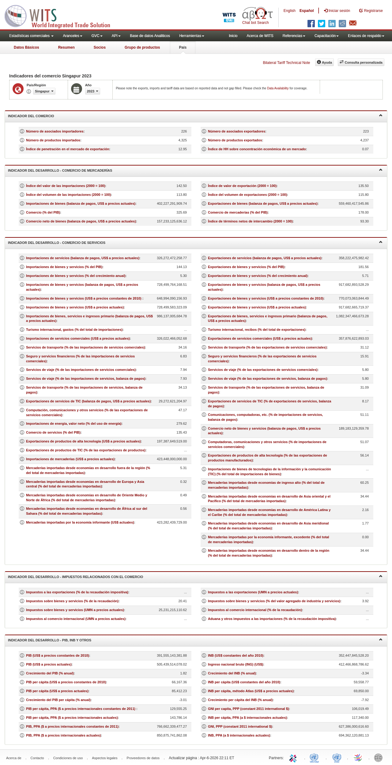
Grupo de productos (142, 47)
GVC (97, 36)
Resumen (66, 47)
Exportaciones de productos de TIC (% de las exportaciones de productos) (85, 450)
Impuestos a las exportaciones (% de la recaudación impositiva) (77, 592)
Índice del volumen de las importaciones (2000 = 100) (68, 194)
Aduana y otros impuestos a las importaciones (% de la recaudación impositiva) (272, 619)
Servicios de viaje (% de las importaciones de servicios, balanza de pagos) (85, 378)
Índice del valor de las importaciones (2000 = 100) (65, 186)
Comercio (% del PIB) (43, 212)
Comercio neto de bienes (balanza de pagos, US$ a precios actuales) (81, 221)
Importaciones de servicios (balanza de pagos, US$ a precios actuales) (82, 258)
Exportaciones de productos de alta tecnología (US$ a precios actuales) (83, 441)
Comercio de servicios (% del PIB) (53, 432)
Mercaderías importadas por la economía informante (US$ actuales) (80, 522)
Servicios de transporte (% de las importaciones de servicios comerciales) (85, 347)
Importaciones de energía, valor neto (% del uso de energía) (74, 423)
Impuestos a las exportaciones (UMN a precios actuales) (253, 592)
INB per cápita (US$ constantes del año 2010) (244, 682)
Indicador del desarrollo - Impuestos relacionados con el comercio (195, 576)
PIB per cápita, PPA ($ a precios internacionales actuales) (72, 717)
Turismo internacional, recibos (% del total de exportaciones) (256, 329)
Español (307, 11)
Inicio (233, 36)
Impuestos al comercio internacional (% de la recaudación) (255, 610)
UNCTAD (315, 757)
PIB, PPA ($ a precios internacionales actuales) (63, 735)
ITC (294, 757)
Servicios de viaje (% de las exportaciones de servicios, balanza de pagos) (267, 378)
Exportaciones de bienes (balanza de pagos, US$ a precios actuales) (263, 203)
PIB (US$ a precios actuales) (49, 664)
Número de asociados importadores (55, 131)
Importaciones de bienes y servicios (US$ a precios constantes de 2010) (84, 298)
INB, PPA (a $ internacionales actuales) (239, 735)
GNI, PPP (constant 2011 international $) (240, 726)
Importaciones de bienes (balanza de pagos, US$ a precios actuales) (80, 203)
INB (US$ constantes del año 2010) (235, 655)
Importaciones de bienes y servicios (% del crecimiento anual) (76, 276)
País (183, 47)
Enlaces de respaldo (366, 36)
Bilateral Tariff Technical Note (286, 63)
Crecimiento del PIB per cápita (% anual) (58, 700)
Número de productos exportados (235, 140)
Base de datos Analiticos (150, 36)
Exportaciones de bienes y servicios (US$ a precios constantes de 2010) (265, 298)
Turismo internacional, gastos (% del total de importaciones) (74, 329)
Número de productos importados (53, 140)
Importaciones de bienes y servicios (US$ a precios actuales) (75, 307)
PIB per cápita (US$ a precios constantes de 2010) (66, 682)
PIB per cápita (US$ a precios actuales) (57, 691)
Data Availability (278, 88)
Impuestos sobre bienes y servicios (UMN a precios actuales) (75, 610)
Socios (100, 47)
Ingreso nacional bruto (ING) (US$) (235, 664)
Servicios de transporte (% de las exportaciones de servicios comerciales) (267, 347)
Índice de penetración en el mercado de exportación (67, 149)
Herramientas (191, 36)
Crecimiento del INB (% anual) (232, 673)
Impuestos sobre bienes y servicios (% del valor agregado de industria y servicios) (274, 601)
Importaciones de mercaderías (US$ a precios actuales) (70, 459)
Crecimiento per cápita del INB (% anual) (240, 700)
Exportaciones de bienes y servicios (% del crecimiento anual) (257, 276)
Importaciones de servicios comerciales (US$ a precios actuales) (78, 338)
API (116, 36)
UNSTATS (337, 757)
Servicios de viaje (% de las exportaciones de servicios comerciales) (263, 369)
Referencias (294, 36)
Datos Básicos (26, 47)
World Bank (380, 757)
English (290, 11)
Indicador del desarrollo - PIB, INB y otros (195, 639)
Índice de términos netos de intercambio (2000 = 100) (250, 221)
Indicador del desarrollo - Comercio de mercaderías (195, 170)
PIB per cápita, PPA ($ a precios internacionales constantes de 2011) (81, 709)
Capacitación (327, 36)
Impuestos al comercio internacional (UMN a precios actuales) (76, 619)
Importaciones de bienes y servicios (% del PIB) (64, 267)
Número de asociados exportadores (236, 131)
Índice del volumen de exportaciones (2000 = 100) (247, 194)
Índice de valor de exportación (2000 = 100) (242, 186)
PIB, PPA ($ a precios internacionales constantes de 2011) (72, 726)
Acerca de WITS (260, 36)
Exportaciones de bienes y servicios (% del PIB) (246, 267)
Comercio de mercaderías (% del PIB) (238, 212)
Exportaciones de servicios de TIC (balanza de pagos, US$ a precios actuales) (88, 401)
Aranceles (72, 36)
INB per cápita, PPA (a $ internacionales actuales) (247, 717)
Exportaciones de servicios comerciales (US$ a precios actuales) (260, 338)
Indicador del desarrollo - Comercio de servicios (195, 242)
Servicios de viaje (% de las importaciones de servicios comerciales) (81, 369)
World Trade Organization (358, 757)
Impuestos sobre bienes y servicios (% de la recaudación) (72, 601)
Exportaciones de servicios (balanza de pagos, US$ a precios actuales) (264, 258)
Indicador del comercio (195, 115)
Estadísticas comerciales (31, 36)
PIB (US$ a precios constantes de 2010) (57, 655)
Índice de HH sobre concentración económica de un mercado (257, 149)
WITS (61, 15)
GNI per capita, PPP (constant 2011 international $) (248, 709)
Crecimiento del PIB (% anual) (50, 673)
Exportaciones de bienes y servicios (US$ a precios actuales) (257, 307)
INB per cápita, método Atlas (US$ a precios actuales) (251, 691)
